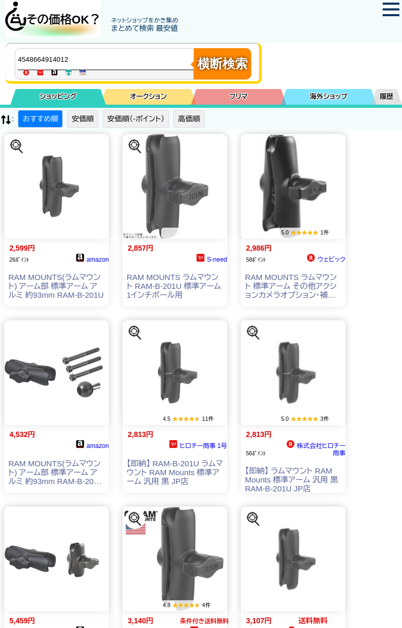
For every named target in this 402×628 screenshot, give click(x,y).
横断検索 (222, 64)
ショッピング (58, 96)
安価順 (83, 119)
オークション (148, 96)
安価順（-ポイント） (135, 119)
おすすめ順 (40, 119)
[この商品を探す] (17, 146)
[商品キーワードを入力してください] (106, 59)
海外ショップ (329, 96)
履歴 (387, 96)
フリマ (238, 96)
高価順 (189, 119)
